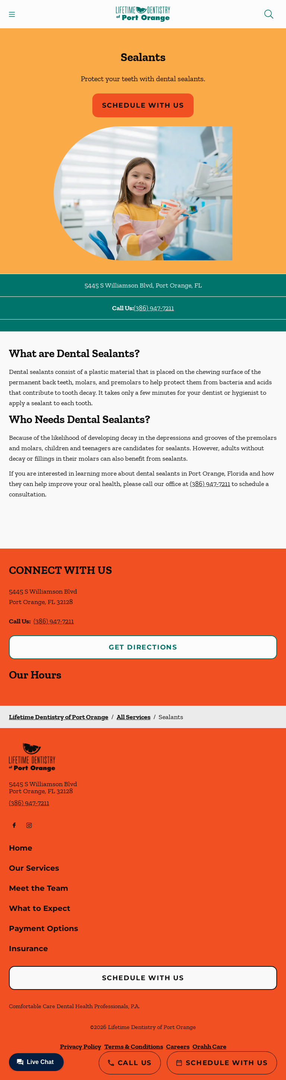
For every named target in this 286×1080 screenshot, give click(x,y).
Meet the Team (38, 888)
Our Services (34, 868)
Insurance (28, 948)
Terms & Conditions (133, 1046)
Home (20, 848)
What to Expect (39, 908)
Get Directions (143, 647)
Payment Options (43, 928)
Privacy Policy (80, 1046)
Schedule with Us (143, 105)
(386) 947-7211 (154, 308)
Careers (178, 1046)
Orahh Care (209, 1046)
